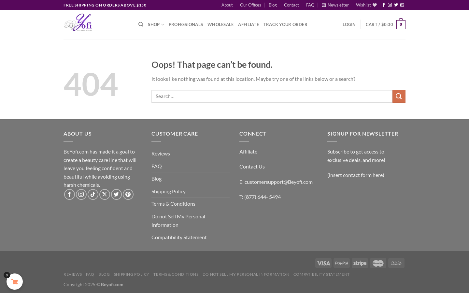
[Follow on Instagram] (390, 5)
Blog (273, 4)
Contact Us (252, 166)
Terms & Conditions (173, 203)
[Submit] (398, 96)
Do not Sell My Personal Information (178, 220)
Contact (291, 4)
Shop (156, 25)
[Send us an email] (402, 5)
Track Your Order (285, 24)
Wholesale (220, 24)
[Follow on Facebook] (384, 5)
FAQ (310, 4)
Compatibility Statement (179, 237)
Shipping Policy (168, 191)
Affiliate (248, 24)
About (227, 4)
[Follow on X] (104, 194)
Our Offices (250, 4)
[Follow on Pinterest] (128, 194)
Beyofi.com (112, 284)
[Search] (140, 24)
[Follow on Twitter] (396, 5)
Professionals (186, 24)
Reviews (160, 153)
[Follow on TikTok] (93, 194)
